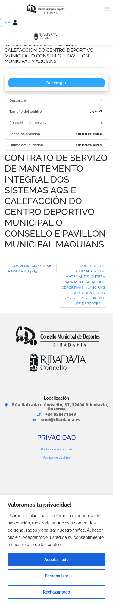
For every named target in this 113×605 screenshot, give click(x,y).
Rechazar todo (56, 592)
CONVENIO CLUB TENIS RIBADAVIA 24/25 (30, 268)
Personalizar (56, 575)
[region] (56, 550)
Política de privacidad (56, 449)
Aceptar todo (56, 559)
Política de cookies (56, 457)
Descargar (56, 83)
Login (10, 23)
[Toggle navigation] (107, 9)
